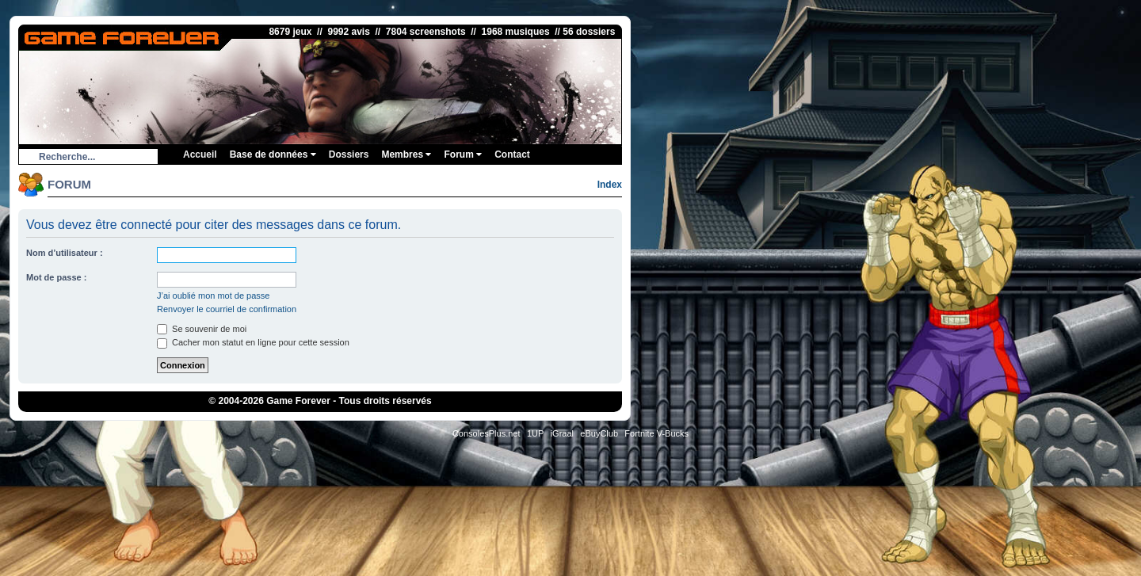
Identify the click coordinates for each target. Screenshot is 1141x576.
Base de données (273, 154)
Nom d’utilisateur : (64, 252)
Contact (512, 154)
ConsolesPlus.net (486, 433)
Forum (463, 154)
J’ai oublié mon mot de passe (213, 295)
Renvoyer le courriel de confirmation (226, 309)
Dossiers (349, 154)
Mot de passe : (56, 277)
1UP (535, 433)
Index (609, 184)
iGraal (562, 433)
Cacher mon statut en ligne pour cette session (253, 342)
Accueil (200, 154)
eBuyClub (599, 433)
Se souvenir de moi (201, 329)
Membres (406, 154)
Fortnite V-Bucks (656, 433)
